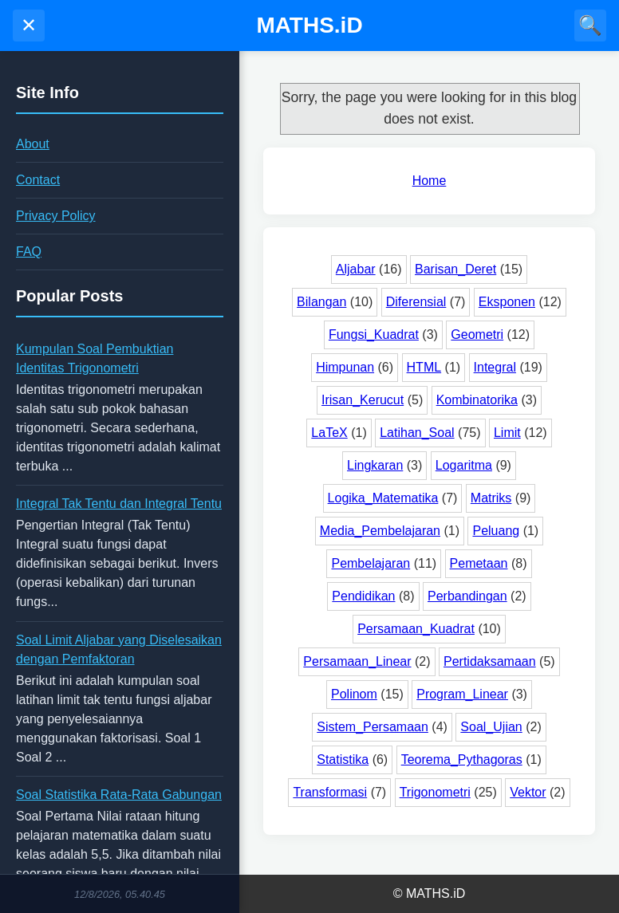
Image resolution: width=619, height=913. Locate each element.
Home (429, 180)
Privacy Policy (56, 215)
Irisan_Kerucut (362, 400)
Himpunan (345, 367)
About (32, 144)
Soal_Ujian (491, 727)
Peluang (495, 530)
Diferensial (416, 302)
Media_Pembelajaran (380, 530)
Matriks (491, 498)
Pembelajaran (370, 563)
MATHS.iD (309, 25)
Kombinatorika (477, 400)
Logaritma (464, 465)
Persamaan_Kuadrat (416, 629)
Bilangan (321, 302)
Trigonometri (435, 792)
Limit (507, 432)
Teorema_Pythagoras (461, 759)
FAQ (28, 251)
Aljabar (356, 269)
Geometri (477, 334)
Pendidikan (363, 596)
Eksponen (507, 302)
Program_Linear (462, 694)
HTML (424, 367)
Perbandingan (467, 596)
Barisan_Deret (455, 269)
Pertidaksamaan (490, 661)
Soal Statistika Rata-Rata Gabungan (119, 794)
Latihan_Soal (417, 432)
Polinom (354, 694)
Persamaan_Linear (357, 661)
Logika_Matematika (383, 498)
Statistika (343, 759)
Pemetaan (479, 563)
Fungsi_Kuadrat (374, 334)
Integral (495, 367)
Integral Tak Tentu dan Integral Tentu (119, 503)
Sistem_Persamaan (372, 727)
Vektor (528, 792)
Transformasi (330, 792)
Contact (38, 180)
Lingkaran (375, 465)
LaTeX (329, 432)
